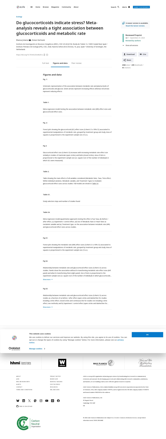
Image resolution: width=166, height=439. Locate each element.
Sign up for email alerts (83, 341)
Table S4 (95, 183)
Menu (30, 7)
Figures (56, 63)
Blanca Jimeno (23, 40)
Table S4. (46, 212)
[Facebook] (58, 402)
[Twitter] (29, 402)
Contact (19, 387)
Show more (47, 279)
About (76, 7)
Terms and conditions (24, 389)
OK (147, 421)
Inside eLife (54, 379)
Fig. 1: (45, 79)
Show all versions (132, 45)
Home (38, 7)
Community (66, 7)
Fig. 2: (45, 123)
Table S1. (46, 195)
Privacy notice (83, 346)
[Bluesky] (17, 402)
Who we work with (23, 381)
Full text (45, 63)
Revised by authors (133, 41)
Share (129, 60)
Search (113, 7)
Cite (144, 54)
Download (131, 54)
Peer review (76, 63)
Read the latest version (135, 26)
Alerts (124, 7)
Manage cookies (35, 435)
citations (126, 68)
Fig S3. (45, 289)
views (126, 65)
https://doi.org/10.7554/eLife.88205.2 (29, 55)
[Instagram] (41, 402)
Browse (46, 7)
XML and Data (54, 389)
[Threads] (52, 402)
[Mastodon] (35, 402)
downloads (137, 65)
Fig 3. (45, 146)
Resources (54, 387)
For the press (55, 384)
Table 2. (46, 171)
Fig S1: (45, 238)
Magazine (55, 7)
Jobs (17, 379)
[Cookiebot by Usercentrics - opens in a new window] (14, 434)
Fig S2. (45, 261)
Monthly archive (56, 381)
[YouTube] (46, 402)
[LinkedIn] (23, 402)
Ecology (19, 17)
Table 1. (46, 102)
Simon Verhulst (38, 40)
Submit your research (141, 7)
